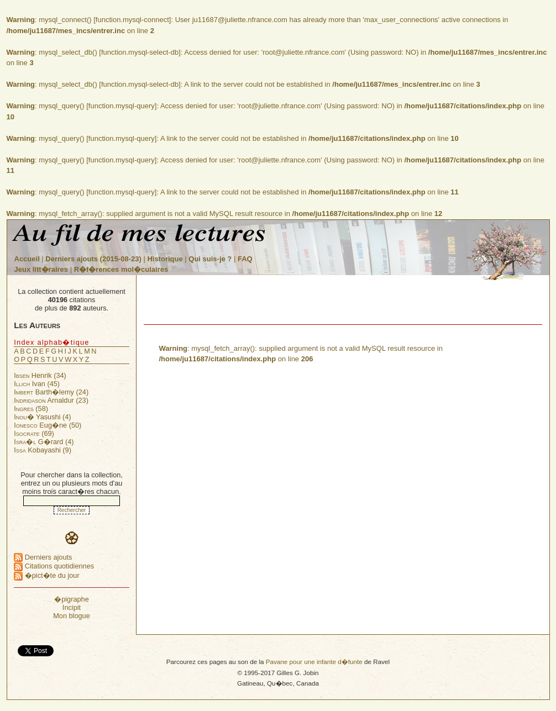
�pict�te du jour (46, 575)
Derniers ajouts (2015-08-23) (94, 259)
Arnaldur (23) (51, 400)
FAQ (245, 259)
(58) (31, 408)
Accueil (27, 259)
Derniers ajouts (43, 557)
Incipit (71, 607)
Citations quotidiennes (54, 566)
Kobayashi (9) (42, 450)
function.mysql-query (121, 106)
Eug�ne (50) (47, 425)
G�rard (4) (44, 442)
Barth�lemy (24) (51, 392)
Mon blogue (71, 616)
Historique (164, 259)
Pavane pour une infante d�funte (314, 661)
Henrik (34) (40, 375)
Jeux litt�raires (41, 269)
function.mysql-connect (132, 19)
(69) (34, 433)
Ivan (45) (37, 384)
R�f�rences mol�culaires (121, 269)
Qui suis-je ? (210, 259)
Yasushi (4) (42, 417)
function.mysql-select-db (140, 52)
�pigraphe (71, 599)
